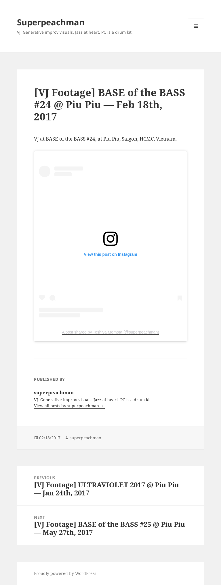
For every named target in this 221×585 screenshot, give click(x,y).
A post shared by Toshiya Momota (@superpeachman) (110, 332)
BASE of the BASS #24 (70, 138)
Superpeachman (51, 22)
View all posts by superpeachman (67, 405)
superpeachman (85, 437)
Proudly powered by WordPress (65, 573)
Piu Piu (111, 138)
